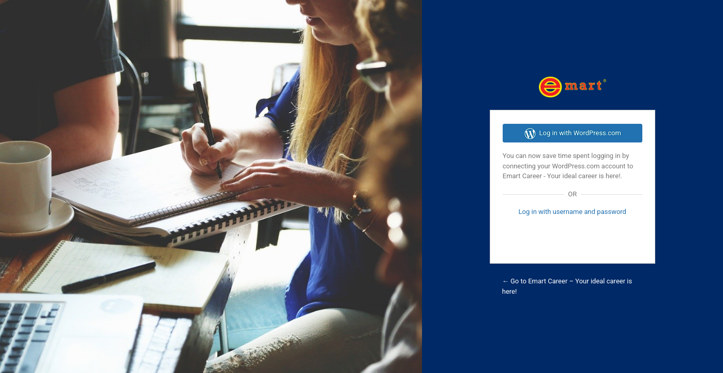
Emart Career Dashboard (572, 87)
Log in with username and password (572, 212)
